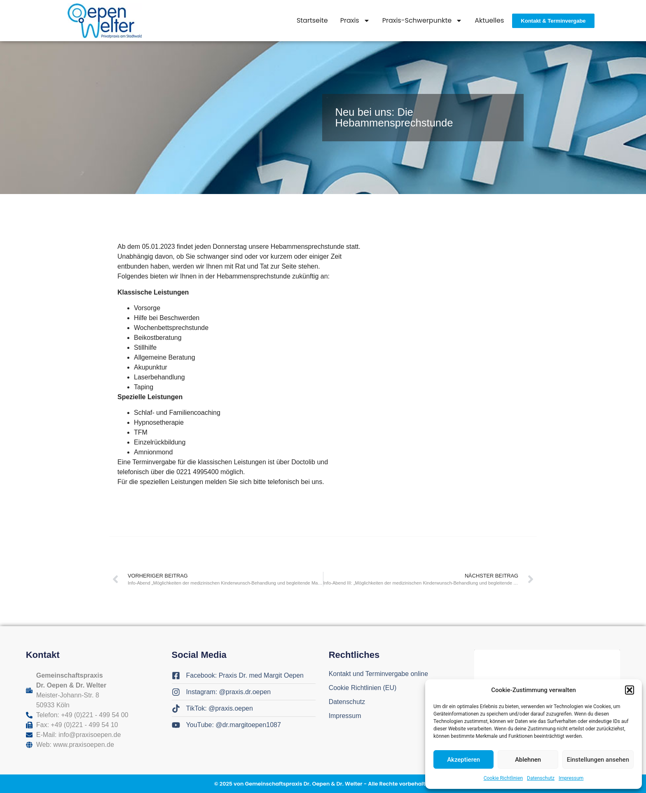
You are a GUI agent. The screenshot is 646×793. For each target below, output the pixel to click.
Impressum (571, 778)
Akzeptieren (463, 759)
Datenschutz (541, 778)
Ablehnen (528, 759)
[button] (629, 690)
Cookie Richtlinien (503, 778)
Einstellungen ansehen (598, 759)
